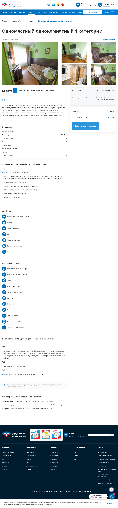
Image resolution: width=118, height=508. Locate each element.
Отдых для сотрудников (105, 483)
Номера (30, 12)
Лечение (22, 12)
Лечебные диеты (55, 462)
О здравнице (54, 452)
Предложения (53, 12)
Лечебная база (54, 456)
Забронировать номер (85, 126)
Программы (53, 459)
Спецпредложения (8, 452)
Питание (28, 459)
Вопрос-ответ (6, 462)
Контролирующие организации (103, 475)
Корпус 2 (76, 456)
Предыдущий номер (10, 39)
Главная (4, 12)
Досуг (27, 462)
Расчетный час (102, 452)
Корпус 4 (76, 452)
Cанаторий (12, 12)
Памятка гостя (102, 466)
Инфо (44, 12)
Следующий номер (108, 39)
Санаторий (31, 447)
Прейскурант (54, 469)
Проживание (79, 447)
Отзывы (79, 12)
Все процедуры (54, 466)
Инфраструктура (31, 456)
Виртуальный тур (31, 466)
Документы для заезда (105, 456)
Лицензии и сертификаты (106, 480)
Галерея (28, 469)
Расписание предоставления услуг (107, 470)
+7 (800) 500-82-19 (108, 4)
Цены (38, 12)
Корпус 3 (76, 459)
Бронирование (92, 12)
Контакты (72, 12)
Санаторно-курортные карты (107, 459)
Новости (64, 12)
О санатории (30, 452)
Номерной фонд (18, 21)
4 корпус (31, 21)
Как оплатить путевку (104, 462)
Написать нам (106, 6)
